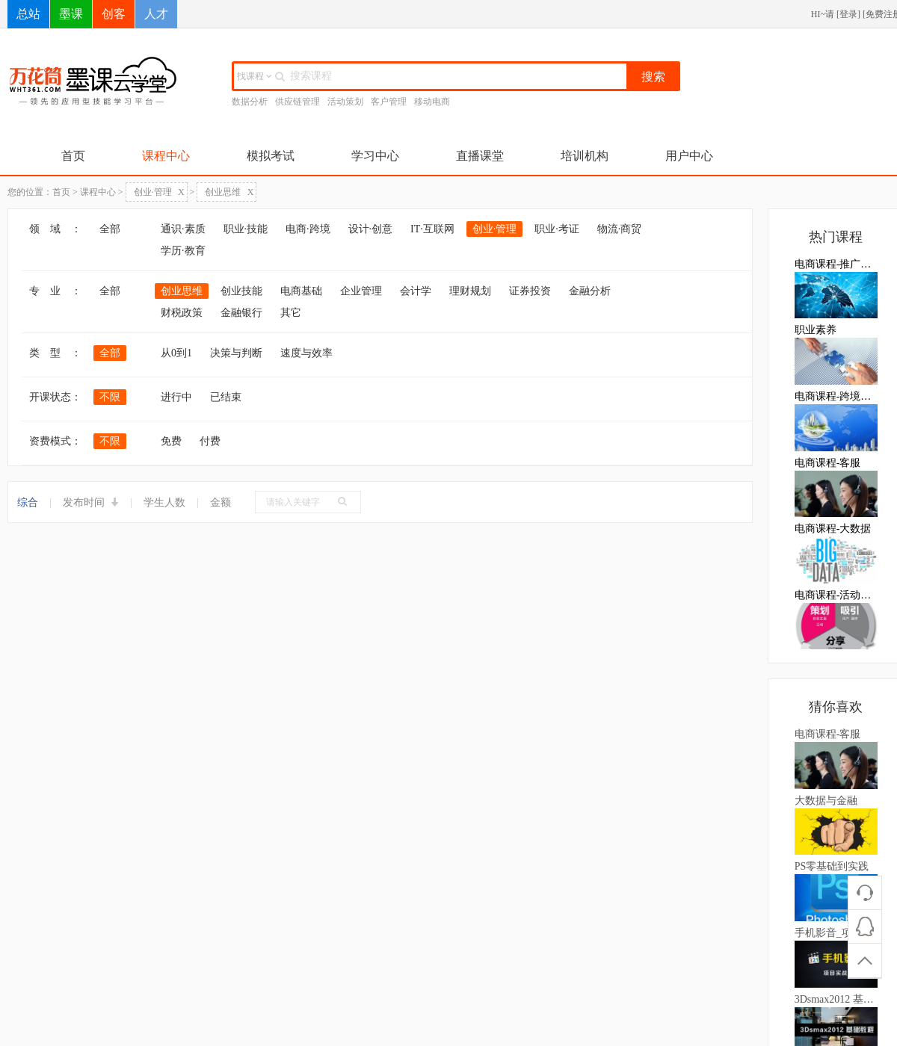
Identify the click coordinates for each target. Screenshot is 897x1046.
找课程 (254, 76)
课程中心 (166, 155)
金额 (220, 502)
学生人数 (164, 502)
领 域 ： (55, 229)
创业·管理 (159, 192)
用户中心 (689, 155)
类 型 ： (55, 353)
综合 (27, 502)
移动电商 (432, 101)
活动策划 (345, 101)
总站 (28, 13)
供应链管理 (297, 101)
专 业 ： (55, 291)
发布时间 (91, 502)
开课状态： (55, 397)
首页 (73, 155)
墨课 (71, 13)
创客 (114, 13)
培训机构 (584, 155)
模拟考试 (271, 155)
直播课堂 (480, 155)
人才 (156, 13)
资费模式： (55, 441)
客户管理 (389, 101)
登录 (848, 14)
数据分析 (250, 101)
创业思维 (229, 192)
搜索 (653, 76)
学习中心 (375, 155)
